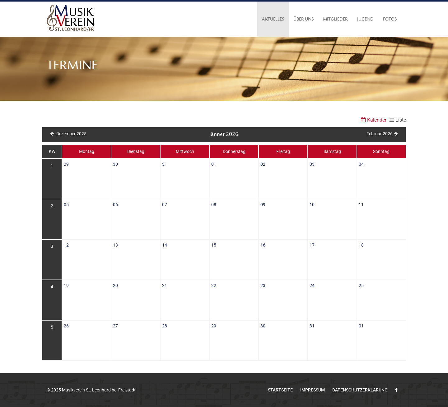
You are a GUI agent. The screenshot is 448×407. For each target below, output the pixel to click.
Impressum (312, 389)
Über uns (303, 19)
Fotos (390, 19)
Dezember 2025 (68, 133)
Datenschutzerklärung (360, 389)
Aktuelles (273, 19)
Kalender (372, 120)
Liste (396, 120)
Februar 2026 (382, 133)
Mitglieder (335, 19)
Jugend (365, 19)
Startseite (280, 389)
